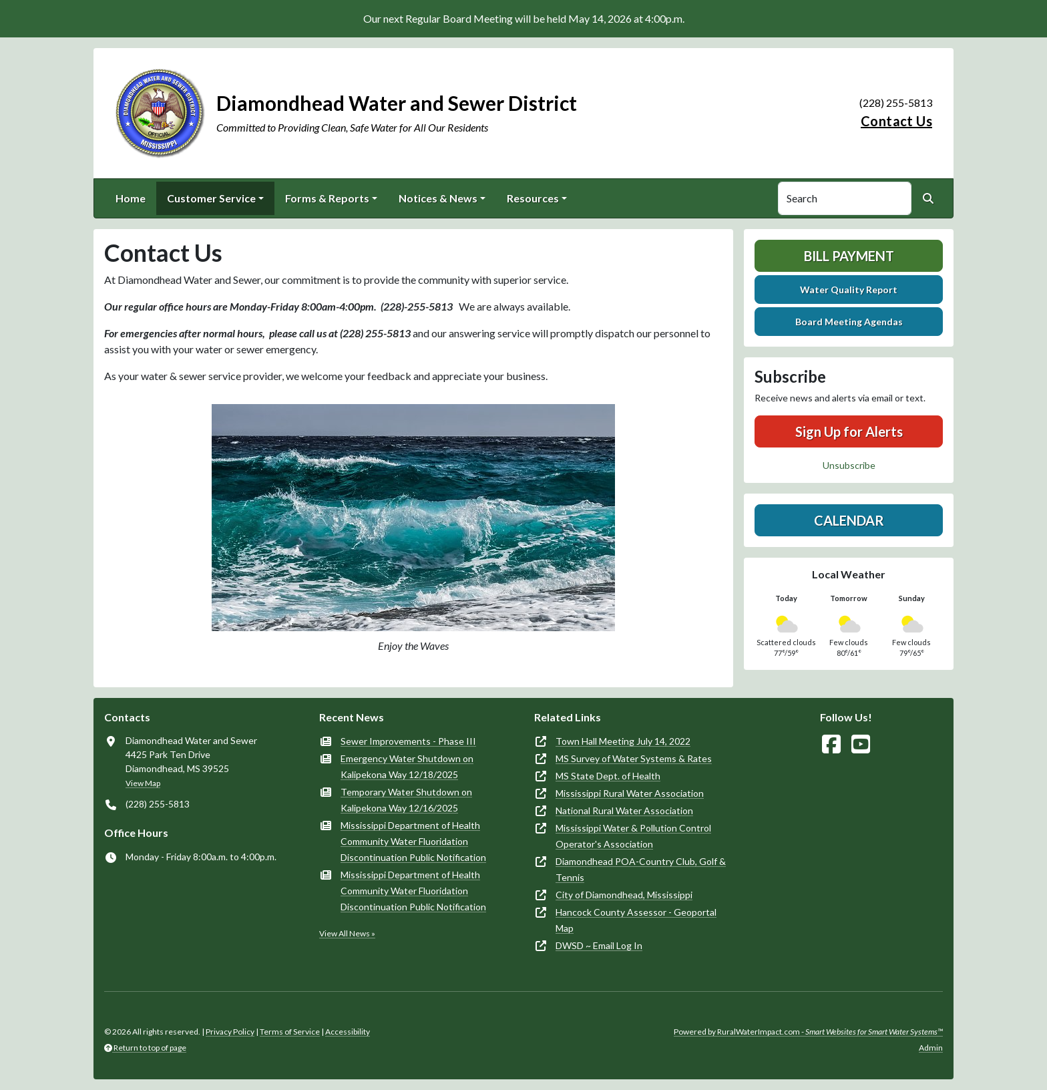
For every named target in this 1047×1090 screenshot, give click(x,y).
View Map (143, 783)
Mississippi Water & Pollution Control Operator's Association (633, 836)
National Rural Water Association (624, 810)
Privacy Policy (230, 1032)
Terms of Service (290, 1032)
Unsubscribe (849, 465)
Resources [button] (533, 198)
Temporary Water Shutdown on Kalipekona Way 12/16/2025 (406, 799)
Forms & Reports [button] (327, 198)
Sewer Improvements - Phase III (408, 741)
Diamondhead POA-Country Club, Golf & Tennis (641, 869)
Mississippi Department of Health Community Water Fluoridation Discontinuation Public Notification (413, 841)
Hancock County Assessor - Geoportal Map (636, 920)
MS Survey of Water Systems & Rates (634, 758)
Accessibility (347, 1032)
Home (131, 198)
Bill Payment (849, 256)
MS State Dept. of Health (608, 775)
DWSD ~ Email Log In (599, 945)
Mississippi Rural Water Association (630, 793)
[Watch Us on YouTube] (860, 744)
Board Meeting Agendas (849, 321)
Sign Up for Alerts (849, 431)
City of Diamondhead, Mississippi (624, 894)
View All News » (347, 933)
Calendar (849, 520)
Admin (931, 1048)
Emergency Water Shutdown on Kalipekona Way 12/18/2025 (407, 766)
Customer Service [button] (211, 198)
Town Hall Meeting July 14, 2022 (623, 741)
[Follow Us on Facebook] (831, 744)
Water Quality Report (848, 289)
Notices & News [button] (438, 198)
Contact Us (896, 121)
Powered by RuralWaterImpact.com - (808, 1032)
